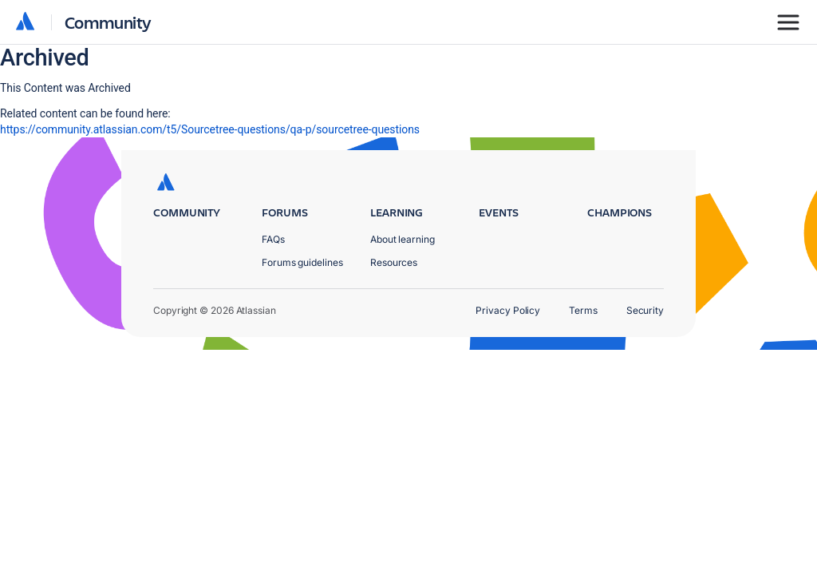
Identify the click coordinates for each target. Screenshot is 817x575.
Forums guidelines (302, 262)
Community (108, 22)
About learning (402, 239)
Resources (393, 262)
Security (645, 310)
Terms (583, 310)
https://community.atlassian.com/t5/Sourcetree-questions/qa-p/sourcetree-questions (210, 129)
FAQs (273, 239)
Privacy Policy (508, 310)
